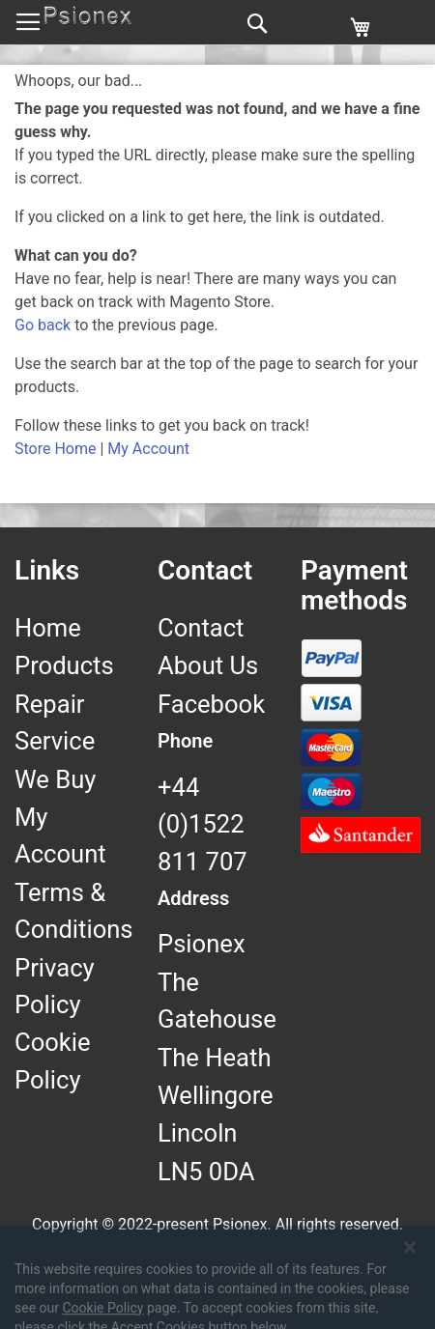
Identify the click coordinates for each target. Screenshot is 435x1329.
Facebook (211, 704)
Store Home (55, 448)
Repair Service (54, 722)
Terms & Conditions (73, 911)
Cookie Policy (52, 1060)
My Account (148, 448)
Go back (42, 325)
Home (47, 627)
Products (64, 665)
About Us (208, 665)
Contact (201, 627)
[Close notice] (409, 1297)
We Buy (55, 779)
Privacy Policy (54, 986)
